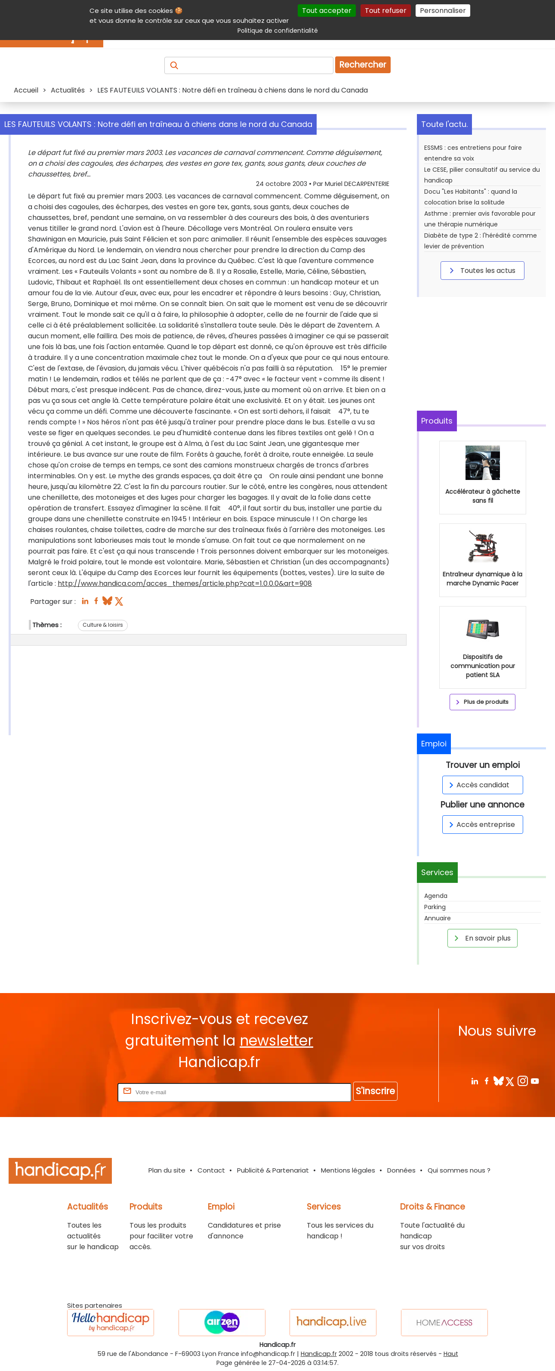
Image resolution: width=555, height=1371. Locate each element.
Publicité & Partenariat (273, 1170)
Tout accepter (327, 10)
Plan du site (166, 1170)
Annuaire (437, 918)
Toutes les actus (481, 270)
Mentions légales (348, 1170)
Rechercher (362, 65)
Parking (435, 907)
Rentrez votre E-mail (81, 1092)
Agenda (435, 895)
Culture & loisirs (103, 624)
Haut (451, 1353)
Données (401, 1170)
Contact (211, 1170)
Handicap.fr (319, 1353)
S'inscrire (375, 1091)
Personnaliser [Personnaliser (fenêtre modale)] (443, 10)
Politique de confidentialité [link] (277, 30)
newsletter (276, 1041)
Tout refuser (386, 10)
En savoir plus (481, 938)
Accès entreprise (480, 824)
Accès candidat (477, 785)
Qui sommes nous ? (459, 1170)
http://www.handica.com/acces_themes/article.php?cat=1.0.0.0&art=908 (185, 583)
